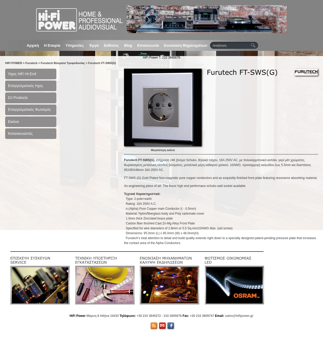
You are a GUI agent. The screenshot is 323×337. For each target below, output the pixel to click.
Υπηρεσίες (74, 45)
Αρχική (33, 45)
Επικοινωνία (148, 45)
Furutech (31, 63)
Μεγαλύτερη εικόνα (163, 150)
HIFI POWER (13, 63)
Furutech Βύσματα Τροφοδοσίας (63, 63)
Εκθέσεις (111, 45)
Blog (128, 45)
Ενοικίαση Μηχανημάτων (185, 45)
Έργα (94, 45)
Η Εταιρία (52, 45)
